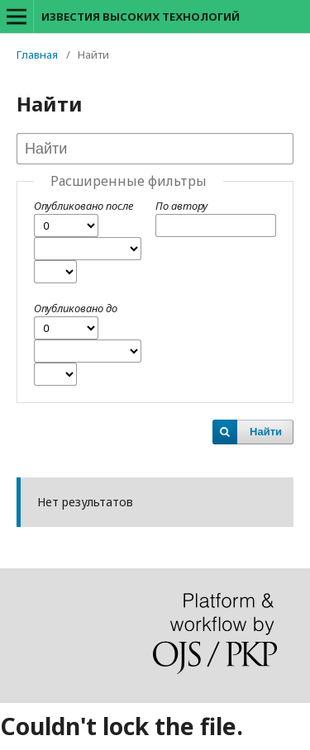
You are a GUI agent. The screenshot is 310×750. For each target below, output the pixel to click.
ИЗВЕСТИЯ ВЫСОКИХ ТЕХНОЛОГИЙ (140, 16)
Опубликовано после (83, 205)
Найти (266, 431)
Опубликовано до (75, 308)
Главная (37, 54)
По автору (181, 205)
